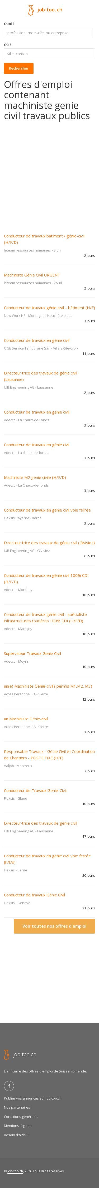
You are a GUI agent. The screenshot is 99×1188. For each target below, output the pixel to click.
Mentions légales (17, 1125)
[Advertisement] (49, 173)
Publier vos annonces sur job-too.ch (33, 1098)
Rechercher (19, 68)
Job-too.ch (15, 1171)
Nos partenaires (17, 1107)
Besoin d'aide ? (16, 1134)
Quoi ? (9, 23)
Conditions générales (21, 1116)
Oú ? (7, 44)
